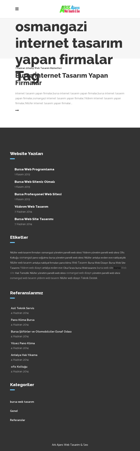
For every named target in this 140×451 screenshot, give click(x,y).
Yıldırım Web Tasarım (31, 206)
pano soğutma (40, 258)
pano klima (65, 263)
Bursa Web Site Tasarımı (34, 219)
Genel (14, 411)
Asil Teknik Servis (22, 308)
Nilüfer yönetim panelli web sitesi (48, 273)
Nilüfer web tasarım (21, 263)
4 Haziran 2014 (20, 313)
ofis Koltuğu (19, 366)
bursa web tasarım (22, 401)
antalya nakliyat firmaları (45, 263)
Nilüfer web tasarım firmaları (25, 252)
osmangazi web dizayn (79, 273)
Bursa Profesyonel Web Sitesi (38, 194)
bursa (117, 267)
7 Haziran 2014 (23, 211)
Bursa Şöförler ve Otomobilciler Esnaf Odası (41, 331)
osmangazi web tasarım (23, 278)
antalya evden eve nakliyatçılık (109, 258)
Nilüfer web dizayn (70, 278)
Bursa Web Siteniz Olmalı (35, 182)
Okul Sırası (69, 268)
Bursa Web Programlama (34, 169)
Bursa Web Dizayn (98, 263)
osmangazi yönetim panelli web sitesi (61, 252)
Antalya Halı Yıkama (24, 355)
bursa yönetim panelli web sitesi (66, 258)
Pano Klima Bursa (22, 320)
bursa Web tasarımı (85, 268)
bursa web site (105, 268)
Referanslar (17, 420)
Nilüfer (88, 258)
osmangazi (26, 258)
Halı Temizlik (22, 273)
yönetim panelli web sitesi (106, 273)
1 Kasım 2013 (22, 174)
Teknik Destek (89, 278)
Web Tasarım (79, 263)
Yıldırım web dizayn (31, 268)
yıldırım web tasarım (48, 278)
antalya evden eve (52, 268)
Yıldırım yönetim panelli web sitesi (100, 252)
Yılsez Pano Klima (23, 343)
